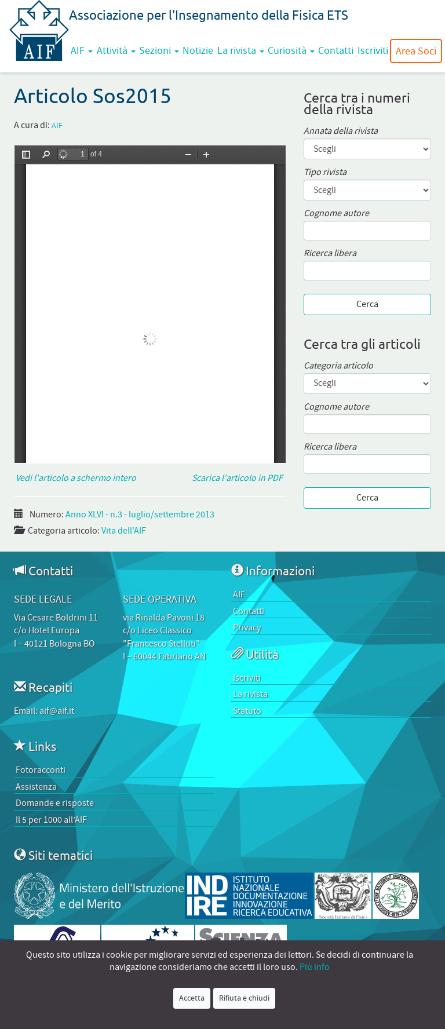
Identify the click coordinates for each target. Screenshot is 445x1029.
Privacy (247, 627)
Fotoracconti (40, 770)
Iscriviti (373, 50)
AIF (82, 50)
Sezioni (159, 50)
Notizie (198, 50)
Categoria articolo (338, 366)
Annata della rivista (341, 131)
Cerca (367, 304)
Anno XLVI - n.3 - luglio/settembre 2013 (139, 514)
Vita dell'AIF (123, 531)
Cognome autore (336, 213)
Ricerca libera (330, 253)
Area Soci (416, 51)
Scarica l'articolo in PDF (239, 478)
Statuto (247, 711)
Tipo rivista (325, 172)
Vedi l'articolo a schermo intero (75, 478)
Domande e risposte (55, 803)
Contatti (335, 50)
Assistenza (36, 787)
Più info (315, 967)
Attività (116, 50)
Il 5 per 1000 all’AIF (51, 820)
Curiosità (291, 50)
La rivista (240, 50)
